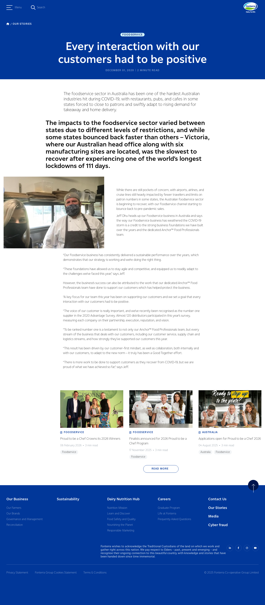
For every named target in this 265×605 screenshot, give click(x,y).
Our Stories (217, 508)
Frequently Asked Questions (174, 519)
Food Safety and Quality (121, 519)
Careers (164, 499)
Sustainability (68, 499)
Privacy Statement (17, 572)
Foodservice (132, 34)
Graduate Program (169, 508)
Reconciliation (14, 525)
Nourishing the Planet (120, 525)
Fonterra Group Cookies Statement (56, 572)
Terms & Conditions (94, 572)
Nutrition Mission (117, 508)
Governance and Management (24, 519)
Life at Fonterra (167, 513)
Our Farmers (13, 508)
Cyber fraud (218, 525)
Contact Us (217, 499)
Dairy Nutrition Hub (123, 499)
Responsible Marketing (120, 530)
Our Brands (13, 513)
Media (213, 516)
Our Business (17, 499)
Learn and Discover (118, 513)
